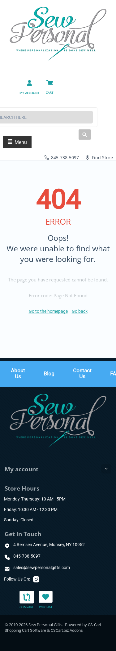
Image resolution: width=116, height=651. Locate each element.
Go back (80, 311)
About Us (18, 373)
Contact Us (82, 373)
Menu (17, 142)
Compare (26, 600)
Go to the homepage (48, 311)
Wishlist (46, 599)
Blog (49, 374)
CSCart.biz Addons (67, 630)
